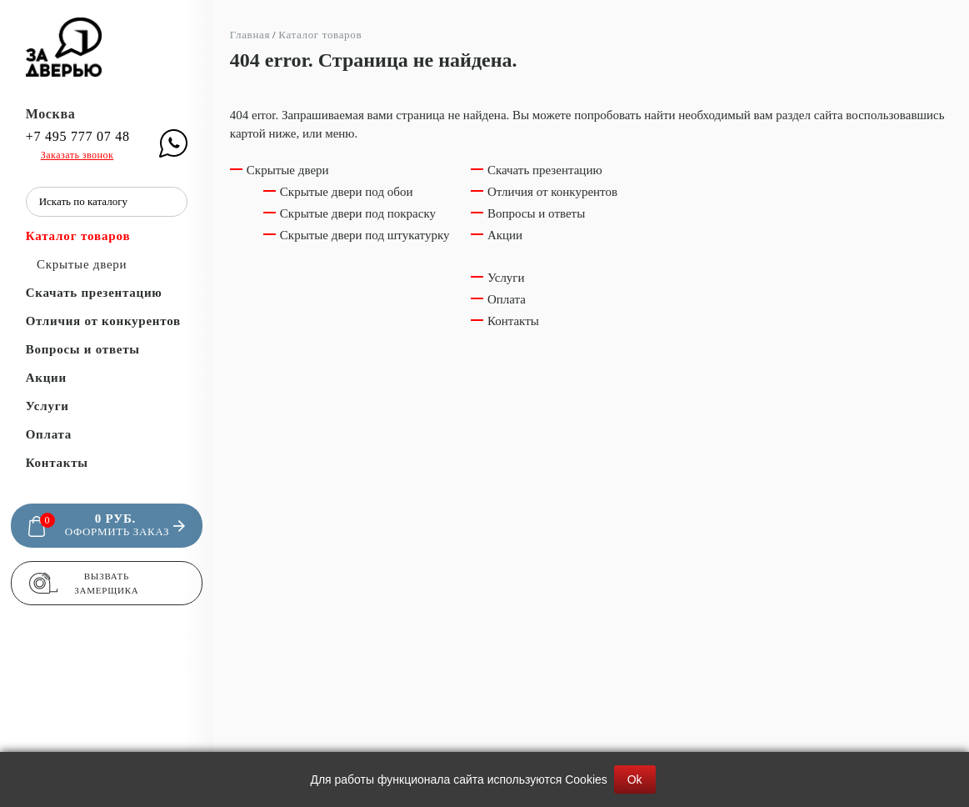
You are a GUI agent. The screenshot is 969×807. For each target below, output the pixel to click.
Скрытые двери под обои (346, 191)
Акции (46, 377)
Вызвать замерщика (106, 583)
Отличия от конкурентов (103, 321)
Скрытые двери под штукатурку (365, 235)
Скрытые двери (82, 264)
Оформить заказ (117, 531)
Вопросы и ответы (83, 349)
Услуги (47, 406)
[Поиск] (170, 202)
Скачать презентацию (94, 292)
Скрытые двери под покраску (358, 213)
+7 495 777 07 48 (78, 136)
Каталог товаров (78, 236)
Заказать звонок (77, 155)
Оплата (49, 434)
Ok (634, 779)
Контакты (57, 462)
